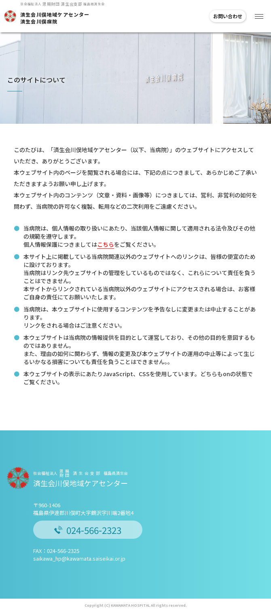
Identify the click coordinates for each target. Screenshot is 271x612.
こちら (105, 244)
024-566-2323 (87, 529)
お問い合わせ (227, 16)
